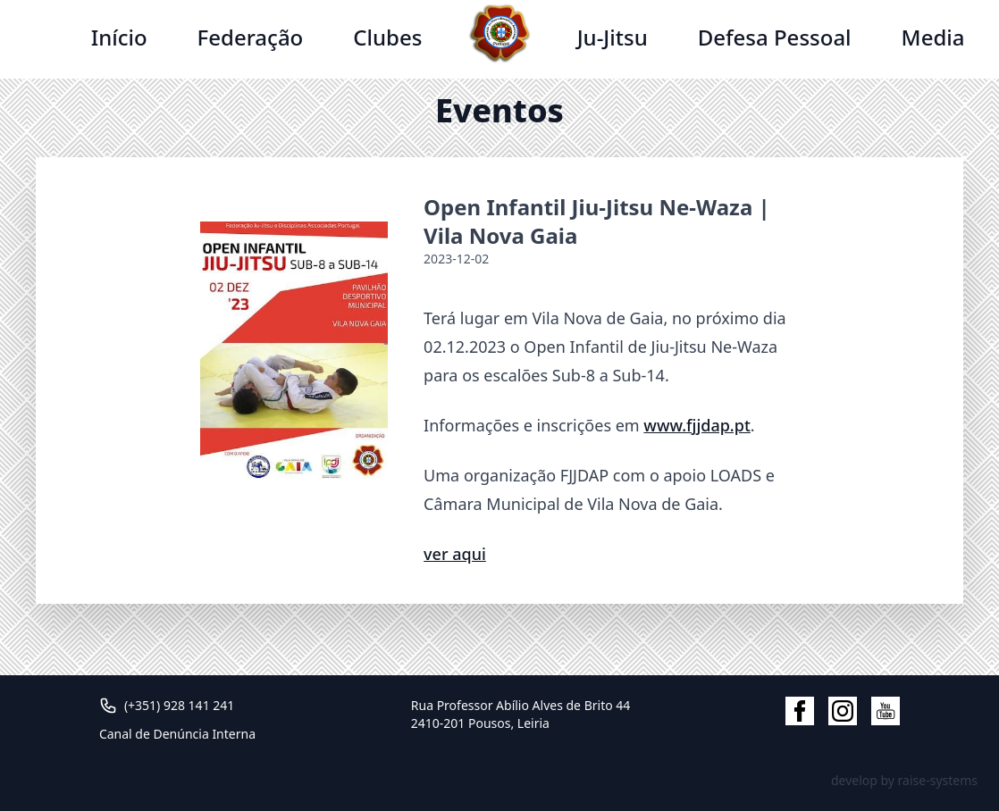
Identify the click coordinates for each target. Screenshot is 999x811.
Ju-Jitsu (612, 37)
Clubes (387, 37)
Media (933, 37)
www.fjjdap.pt (696, 425)
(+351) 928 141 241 (179, 705)
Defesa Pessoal (775, 37)
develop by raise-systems (904, 780)
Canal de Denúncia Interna (177, 733)
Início (119, 37)
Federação (250, 37)
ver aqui (455, 553)
